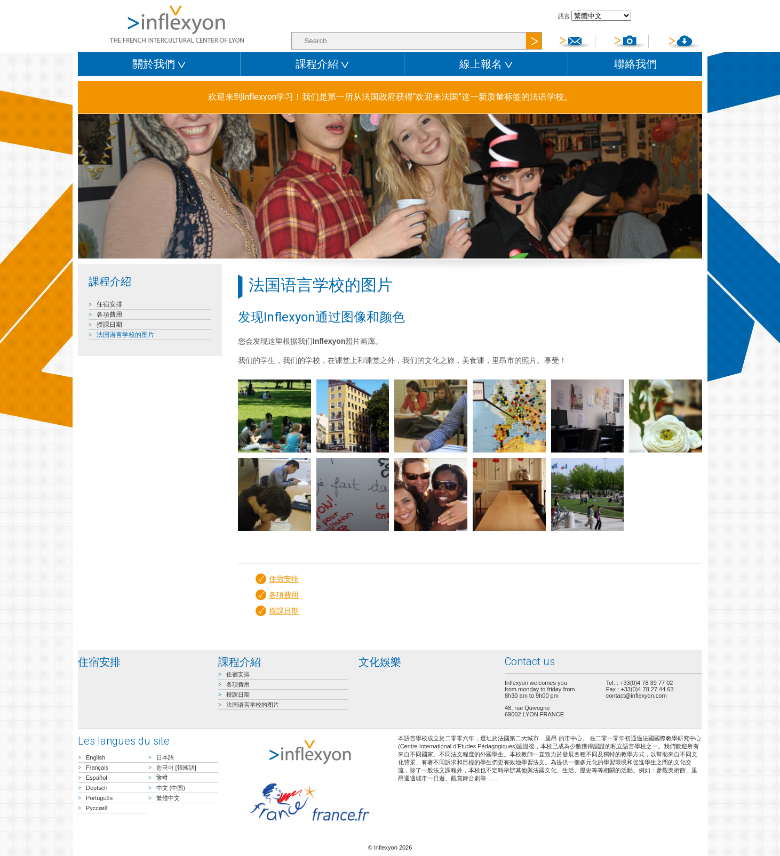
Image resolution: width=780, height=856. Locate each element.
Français (97, 767)
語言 (564, 16)
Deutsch (96, 788)
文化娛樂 (380, 662)
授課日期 (109, 324)
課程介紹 (322, 64)
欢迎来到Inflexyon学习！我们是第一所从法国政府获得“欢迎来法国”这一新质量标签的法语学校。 (390, 97)
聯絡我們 (635, 64)
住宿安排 (109, 304)
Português (99, 798)
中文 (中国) (170, 788)
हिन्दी (162, 777)
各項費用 (109, 314)
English (95, 757)
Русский (97, 808)
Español (96, 777)
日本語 (165, 757)
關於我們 (159, 64)
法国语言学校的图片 (125, 334)
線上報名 (486, 64)
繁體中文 (168, 798)
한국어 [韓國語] (176, 767)
